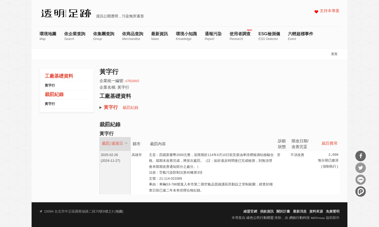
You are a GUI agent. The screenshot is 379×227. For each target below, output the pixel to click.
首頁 (334, 54)
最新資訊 (159, 36)
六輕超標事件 (300, 36)
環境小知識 (186, 36)
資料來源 (316, 212)
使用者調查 (240, 36)
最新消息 (300, 212)
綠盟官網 (250, 212)
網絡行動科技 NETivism (307, 218)
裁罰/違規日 (115, 143)
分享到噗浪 (360, 191)
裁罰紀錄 (54, 95)
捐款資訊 (267, 212)
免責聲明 (333, 212)
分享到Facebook (360, 156)
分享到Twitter (360, 168)
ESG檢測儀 (269, 36)
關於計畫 (283, 212)
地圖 (119, 212)
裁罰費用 (329, 144)
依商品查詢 (132, 36)
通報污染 (213, 36)
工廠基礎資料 (59, 76)
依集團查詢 (103, 36)
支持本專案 (330, 11)
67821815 (132, 81)
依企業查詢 (74, 36)
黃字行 (50, 86)
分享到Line (360, 179)
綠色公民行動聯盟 (260, 218)
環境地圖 (47, 36)
